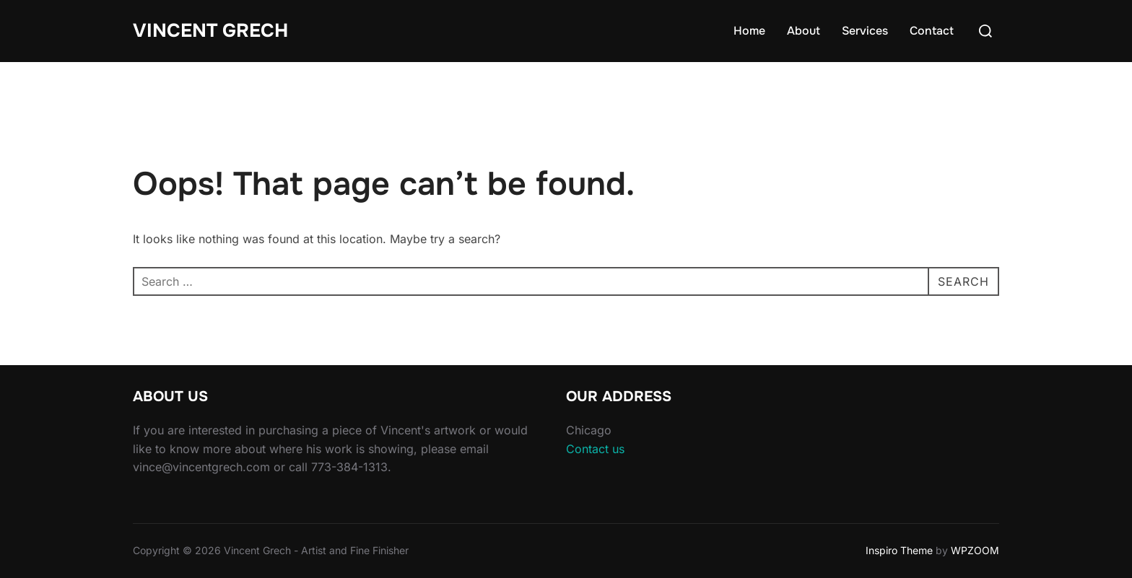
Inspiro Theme (899, 550)
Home (749, 30)
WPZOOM (975, 550)
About (803, 30)
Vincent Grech (210, 31)
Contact (932, 30)
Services (865, 30)
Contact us (595, 449)
